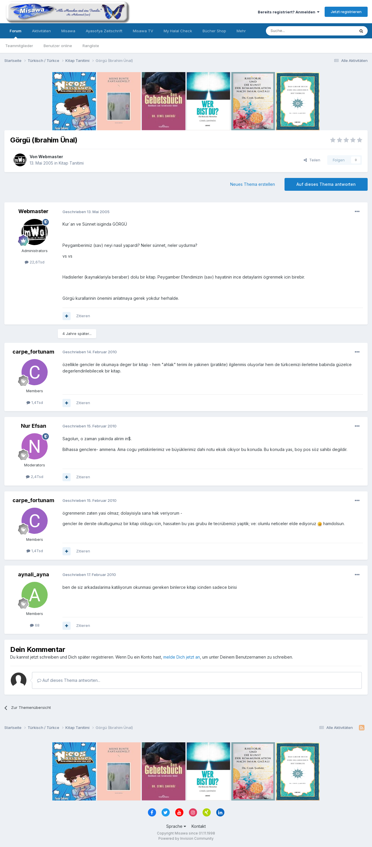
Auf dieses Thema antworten (326, 184)
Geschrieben (86, 211)
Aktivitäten (41, 30)
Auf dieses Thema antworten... (68, 680)
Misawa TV (143, 30)
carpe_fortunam (33, 352)
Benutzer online (58, 45)
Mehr (241, 30)
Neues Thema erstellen (252, 184)
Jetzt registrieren (346, 11)
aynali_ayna (33, 574)
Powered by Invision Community (186, 838)
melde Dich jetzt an (181, 657)
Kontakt (199, 826)
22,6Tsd (34, 262)
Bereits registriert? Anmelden (288, 12)
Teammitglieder (19, 45)
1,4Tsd (34, 402)
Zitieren (83, 315)
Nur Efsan (33, 426)
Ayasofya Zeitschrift (104, 30)
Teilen (312, 160)
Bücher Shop (214, 30)
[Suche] (292, 30)
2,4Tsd (34, 476)
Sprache (176, 826)
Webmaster (50, 156)
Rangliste (91, 45)
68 (35, 625)
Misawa (68, 30)
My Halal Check (178, 30)
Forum (16, 33)
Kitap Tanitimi (71, 163)
